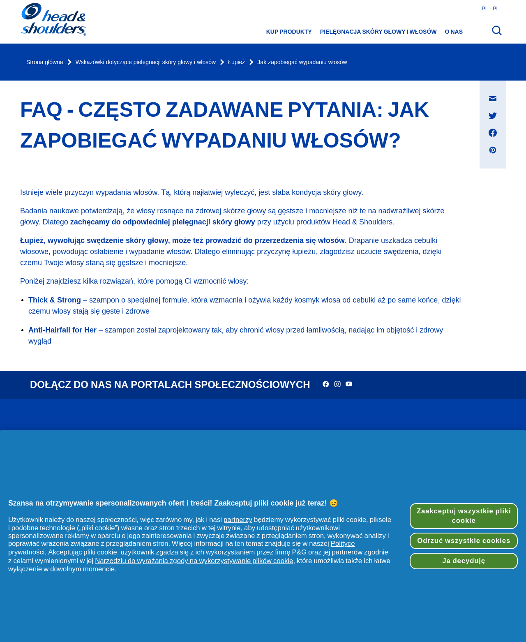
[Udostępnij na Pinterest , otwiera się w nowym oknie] (492, 150)
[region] (263, 536)
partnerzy (238, 519)
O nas (454, 31)
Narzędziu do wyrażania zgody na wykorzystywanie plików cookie (194, 561)
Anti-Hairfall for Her (62, 330)
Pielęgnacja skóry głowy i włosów (378, 31)
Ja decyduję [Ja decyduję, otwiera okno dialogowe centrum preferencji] (463, 561)
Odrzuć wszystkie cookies (463, 540)
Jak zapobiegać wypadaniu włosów (302, 62)
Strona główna (44, 62)
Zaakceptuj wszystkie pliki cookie (464, 516)
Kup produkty (289, 31)
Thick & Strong (54, 300)
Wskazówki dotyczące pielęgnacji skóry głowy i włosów (146, 62)
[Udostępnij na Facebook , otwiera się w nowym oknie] (492, 132)
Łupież (236, 62)
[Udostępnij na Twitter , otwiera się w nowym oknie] (492, 115)
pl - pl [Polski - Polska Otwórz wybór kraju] (490, 8)
